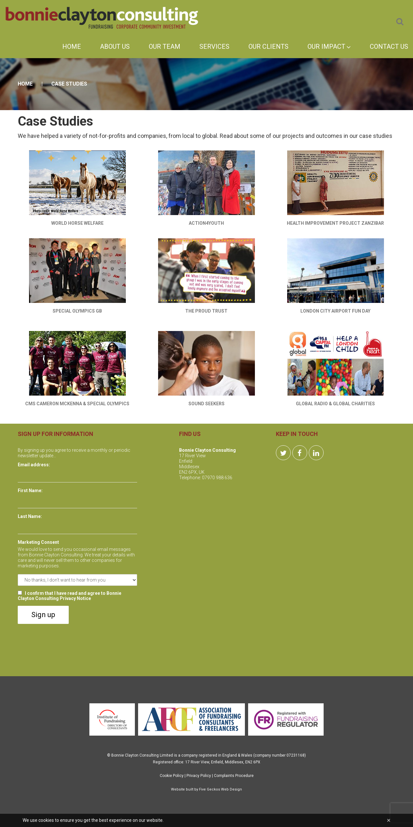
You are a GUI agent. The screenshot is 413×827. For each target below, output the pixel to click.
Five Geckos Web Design (220, 789)
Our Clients (268, 46)
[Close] (388, 820)
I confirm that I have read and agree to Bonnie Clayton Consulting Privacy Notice (69, 596)
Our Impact (329, 46)
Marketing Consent (38, 542)
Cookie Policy (172, 775)
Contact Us (389, 46)
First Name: (30, 490)
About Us (115, 46)
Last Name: (30, 516)
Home (71, 46)
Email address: (34, 464)
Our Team (164, 46)
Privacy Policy (198, 775)
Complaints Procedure (234, 775)
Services (214, 46)
